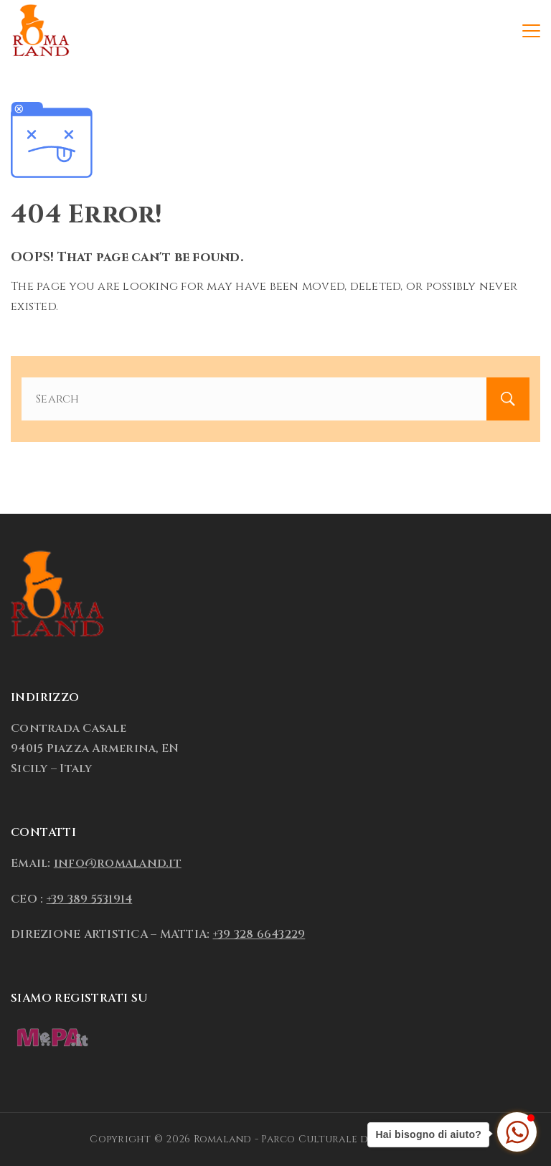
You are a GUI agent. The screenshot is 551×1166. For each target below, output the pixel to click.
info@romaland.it (118, 863)
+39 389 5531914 (90, 899)
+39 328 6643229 (259, 934)
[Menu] (531, 31)
